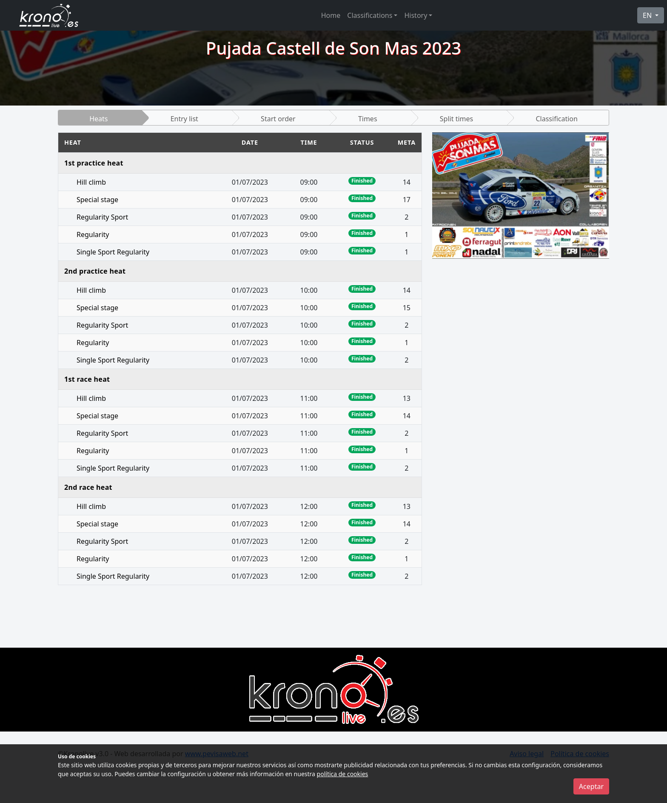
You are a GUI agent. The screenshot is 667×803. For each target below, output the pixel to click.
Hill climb (91, 182)
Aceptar (591, 786)
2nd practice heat (94, 271)
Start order (278, 118)
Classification (556, 118)
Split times (456, 118)
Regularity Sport (102, 217)
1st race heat (87, 379)
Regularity (93, 234)
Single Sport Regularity (113, 252)
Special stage (97, 199)
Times (367, 118)
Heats (98, 118)
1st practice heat (93, 163)
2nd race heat (88, 487)
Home (331, 15)
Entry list (184, 118)
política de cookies (342, 774)
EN (648, 15)
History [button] (415, 15)
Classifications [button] (369, 15)
